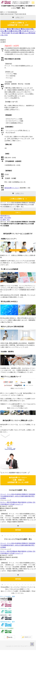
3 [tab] (8, 536)
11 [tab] (31, 536)
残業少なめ (23, 33)
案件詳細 (18, 530)
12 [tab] (34, 536)
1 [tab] (2, 536)
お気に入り (18, 209)
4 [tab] (11, 536)
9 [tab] (25, 536)
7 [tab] (19, 536)
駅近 (9, 29)
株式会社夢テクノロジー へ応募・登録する (18, 480)
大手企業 (23, 31)
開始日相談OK (26, 29)
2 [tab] (5, 536)
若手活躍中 (6, 33)
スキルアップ (19, 504)
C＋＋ (5, 29)
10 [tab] (28, 536)
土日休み (29, 502)
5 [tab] (14, 536)
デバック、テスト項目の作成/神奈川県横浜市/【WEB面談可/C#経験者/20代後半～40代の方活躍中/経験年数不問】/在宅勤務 (17, 496)
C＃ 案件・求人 (5, 219)
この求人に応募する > (18, 24)
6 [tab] (17, 536)
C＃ (1, 29)
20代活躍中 (15, 33)
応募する (18, 212)
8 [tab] (22, 536)
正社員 (7, 31)
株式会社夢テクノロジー (12, 188)
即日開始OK (16, 29)
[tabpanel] (18, 512)
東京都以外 (15, 31)
